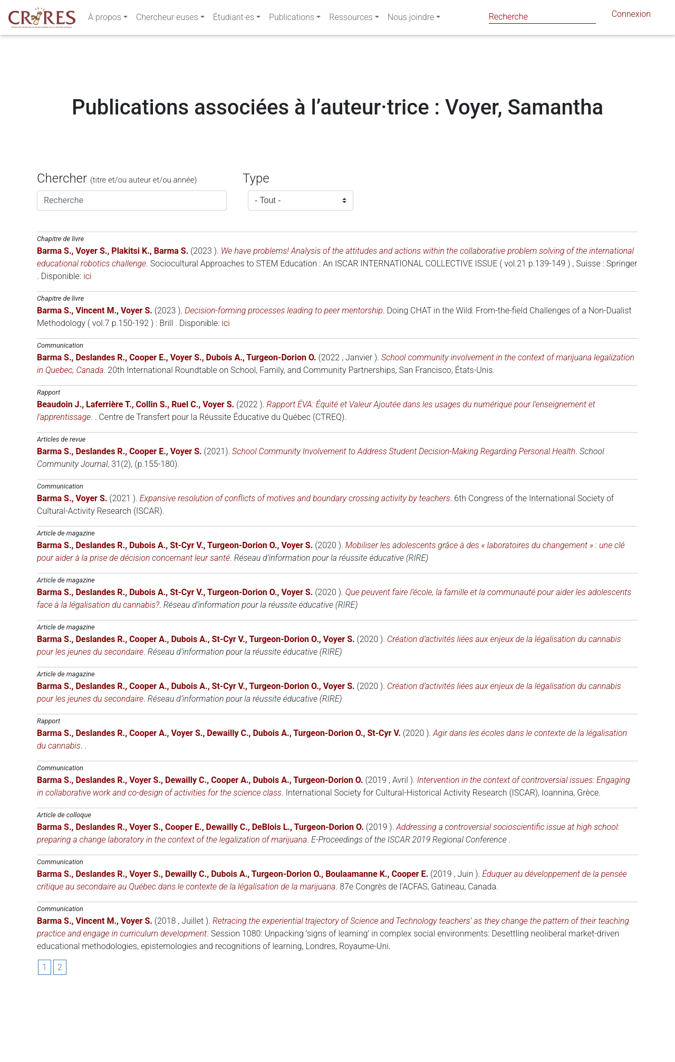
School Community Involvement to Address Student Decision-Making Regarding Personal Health (403, 515)
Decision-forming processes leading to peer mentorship (283, 374)
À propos (104, 19)
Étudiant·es (233, 19)
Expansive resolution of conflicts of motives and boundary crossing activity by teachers (295, 562)
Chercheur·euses (167, 19)
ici (87, 340)
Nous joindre (411, 19)
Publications (291, 19)
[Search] (542, 16)
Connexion (631, 16)
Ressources (350, 19)
